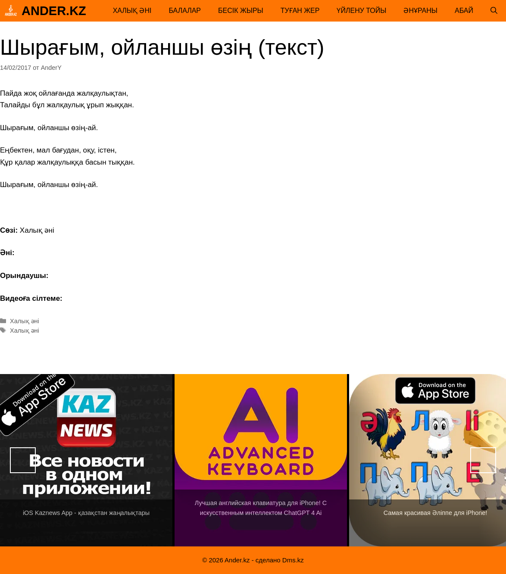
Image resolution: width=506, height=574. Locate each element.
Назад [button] (23, 460)
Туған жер (300, 10)
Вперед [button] (483, 460)
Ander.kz (54, 11)
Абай (464, 10)
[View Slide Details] (86, 460)
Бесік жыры (240, 10)
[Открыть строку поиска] (494, 11)
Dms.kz (293, 560)
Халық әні (132, 10)
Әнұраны (420, 10)
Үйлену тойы (361, 10)
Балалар (185, 10)
